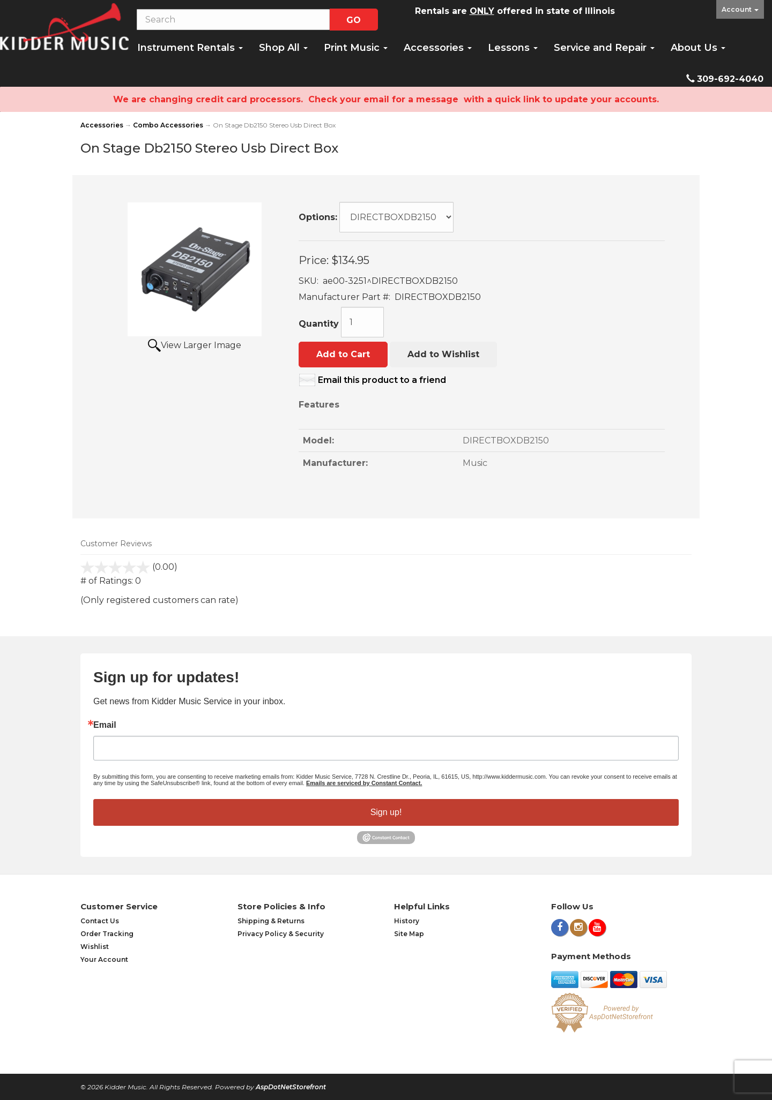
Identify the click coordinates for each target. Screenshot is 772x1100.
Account (740, 9)
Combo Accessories (168, 125)
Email (104, 725)
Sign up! (386, 812)
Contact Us (99, 921)
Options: (318, 217)
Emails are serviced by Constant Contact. (364, 783)
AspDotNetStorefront (291, 1087)
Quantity (319, 324)
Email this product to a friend (382, 380)
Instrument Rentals (190, 48)
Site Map (409, 934)
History (406, 921)
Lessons (513, 48)
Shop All (283, 48)
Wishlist (94, 947)
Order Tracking (106, 934)
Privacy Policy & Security (280, 934)
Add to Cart (343, 354)
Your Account (104, 959)
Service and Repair (604, 48)
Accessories (438, 48)
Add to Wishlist (443, 354)
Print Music (356, 48)
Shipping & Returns (271, 921)
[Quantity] (362, 322)
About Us (698, 48)
